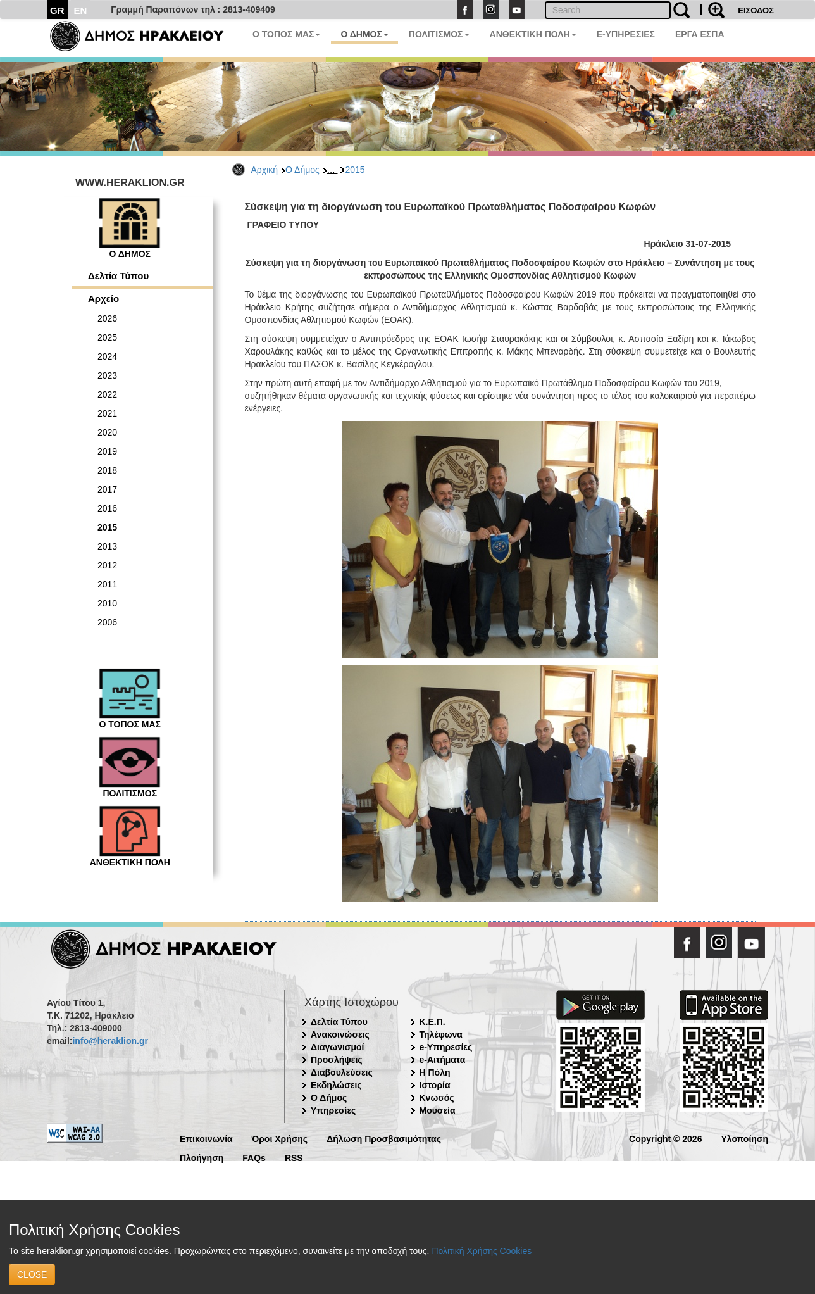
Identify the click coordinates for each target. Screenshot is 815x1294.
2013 (107, 546)
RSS (294, 1157)
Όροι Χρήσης (280, 1138)
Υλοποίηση (744, 1138)
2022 (107, 394)
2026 (107, 318)
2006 (107, 622)
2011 (107, 584)
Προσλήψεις (337, 1060)
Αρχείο (103, 298)
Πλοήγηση (201, 1157)
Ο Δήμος (302, 170)
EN (80, 10)
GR (57, 10)
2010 (107, 603)
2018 (107, 470)
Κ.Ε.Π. (432, 1022)
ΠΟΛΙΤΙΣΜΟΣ (439, 34)
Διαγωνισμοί (337, 1047)
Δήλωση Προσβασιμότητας (384, 1138)
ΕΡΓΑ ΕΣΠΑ (700, 34)
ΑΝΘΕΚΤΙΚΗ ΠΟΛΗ (533, 34)
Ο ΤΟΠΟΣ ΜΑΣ (286, 34)
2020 (107, 432)
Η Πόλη (435, 1072)
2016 (107, 508)
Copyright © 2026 (665, 1138)
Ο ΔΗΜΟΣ (364, 34)
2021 (107, 413)
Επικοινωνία (206, 1138)
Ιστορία (435, 1085)
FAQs (254, 1157)
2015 (354, 170)
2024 (107, 356)
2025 (107, 337)
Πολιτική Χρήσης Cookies (482, 1251)
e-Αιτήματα (443, 1060)
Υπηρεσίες (333, 1110)
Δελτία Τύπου (118, 275)
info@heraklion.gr (109, 1041)
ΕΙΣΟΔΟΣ (756, 10)
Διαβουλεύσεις (342, 1072)
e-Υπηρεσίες (446, 1047)
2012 (107, 565)
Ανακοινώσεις (340, 1034)
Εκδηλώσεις (336, 1085)
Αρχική (264, 170)
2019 (107, 451)
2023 (107, 375)
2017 (107, 489)
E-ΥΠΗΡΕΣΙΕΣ (626, 34)
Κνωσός (437, 1098)
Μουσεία (438, 1110)
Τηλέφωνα (441, 1034)
